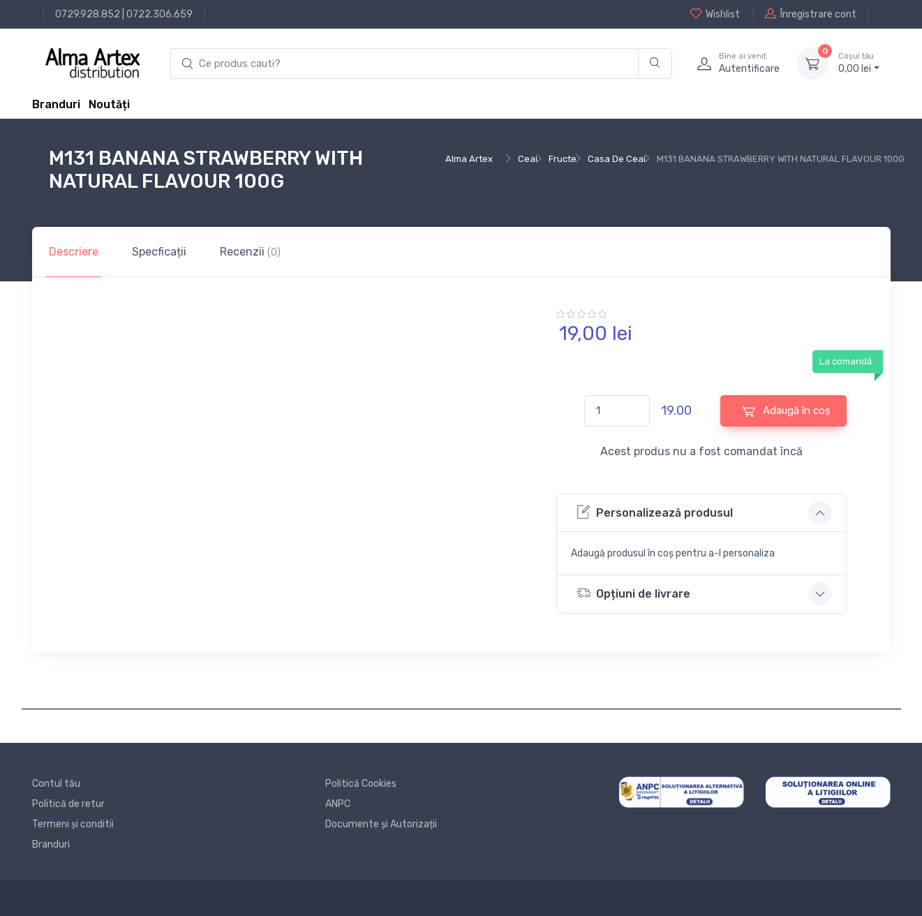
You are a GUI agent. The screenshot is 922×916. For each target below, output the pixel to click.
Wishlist (715, 14)
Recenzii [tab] (250, 251)
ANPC (337, 804)
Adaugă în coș (786, 411)
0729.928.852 (87, 14)
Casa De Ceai (617, 159)
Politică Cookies (360, 784)
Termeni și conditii (73, 824)
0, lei (858, 63)
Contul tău (56, 784)
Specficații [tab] (159, 251)
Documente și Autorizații (381, 824)
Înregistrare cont (810, 14)
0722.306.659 (159, 14)
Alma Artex (469, 159)
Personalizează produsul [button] (655, 512)
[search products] (404, 64)
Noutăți (109, 104)
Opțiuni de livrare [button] (633, 593)
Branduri (56, 104)
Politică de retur (68, 804)
